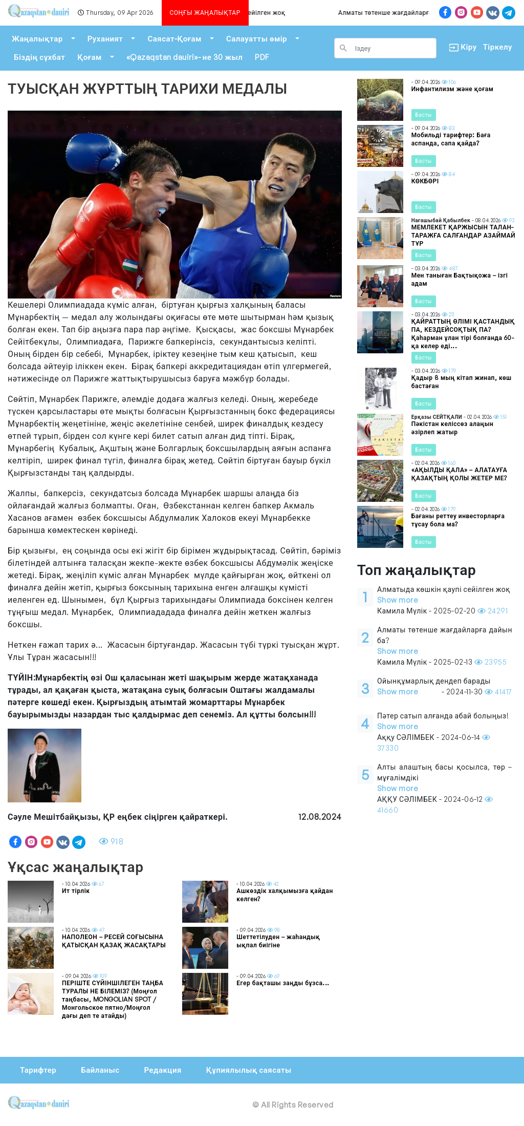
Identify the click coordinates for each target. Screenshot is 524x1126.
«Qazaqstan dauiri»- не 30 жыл (184, 57)
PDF (262, 57)
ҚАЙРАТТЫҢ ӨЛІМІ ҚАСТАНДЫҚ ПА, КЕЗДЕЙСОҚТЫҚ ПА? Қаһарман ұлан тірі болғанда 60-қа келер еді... (463, 333)
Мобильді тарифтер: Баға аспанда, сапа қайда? (451, 139)
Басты (424, 115)
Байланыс (100, 1070)
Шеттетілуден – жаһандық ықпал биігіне (278, 941)
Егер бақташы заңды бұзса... (283, 983)
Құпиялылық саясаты (249, 1070)
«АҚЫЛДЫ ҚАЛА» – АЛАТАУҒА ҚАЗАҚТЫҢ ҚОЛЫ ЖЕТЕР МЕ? (459, 474)
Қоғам (89, 57)
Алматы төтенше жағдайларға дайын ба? (407, 12)
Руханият (105, 39)
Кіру (460, 47)
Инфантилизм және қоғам (452, 89)
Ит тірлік (76, 891)
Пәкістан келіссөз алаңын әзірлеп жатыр (452, 428)
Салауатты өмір (256, 39)
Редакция (162, 1070)
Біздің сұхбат (39, 57)
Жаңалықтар (37, 39)
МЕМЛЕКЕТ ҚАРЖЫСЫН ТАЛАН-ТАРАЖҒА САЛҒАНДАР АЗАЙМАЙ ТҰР (463, 235)
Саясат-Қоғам (174, 39)
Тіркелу (497, 47)
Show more (398, 600)
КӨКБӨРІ (425, 181)
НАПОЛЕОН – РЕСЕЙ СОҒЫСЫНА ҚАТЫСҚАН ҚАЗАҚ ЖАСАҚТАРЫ (114, 941)
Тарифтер (38, 1070)
